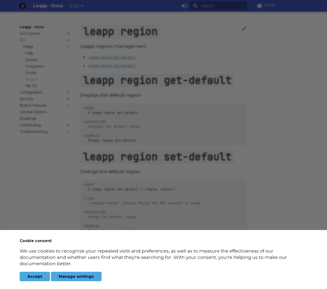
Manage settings (76, 276)
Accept (34, 276)
